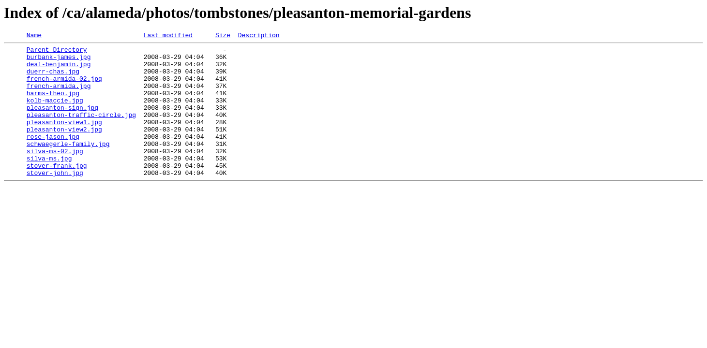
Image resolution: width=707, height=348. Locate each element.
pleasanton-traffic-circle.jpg (81, 130)
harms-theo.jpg (53, 104)
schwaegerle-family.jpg (68, 165)
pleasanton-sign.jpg (62, 121)
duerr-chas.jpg (53, 78)
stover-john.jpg (55, 200)
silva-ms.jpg (49, 182)
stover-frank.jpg (57, 191)
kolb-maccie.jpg (55, 113)
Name (34, 36)
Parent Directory (57, 52)
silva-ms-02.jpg (55, 174)
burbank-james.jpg (59, 61)
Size (222, 36)
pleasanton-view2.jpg (64, 148)
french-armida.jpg (59, 95)
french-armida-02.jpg (64, 87)
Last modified (168, 36)
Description (259, 36)
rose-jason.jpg (53, 156)
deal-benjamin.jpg (59, 69)
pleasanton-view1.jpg (64, 139)
